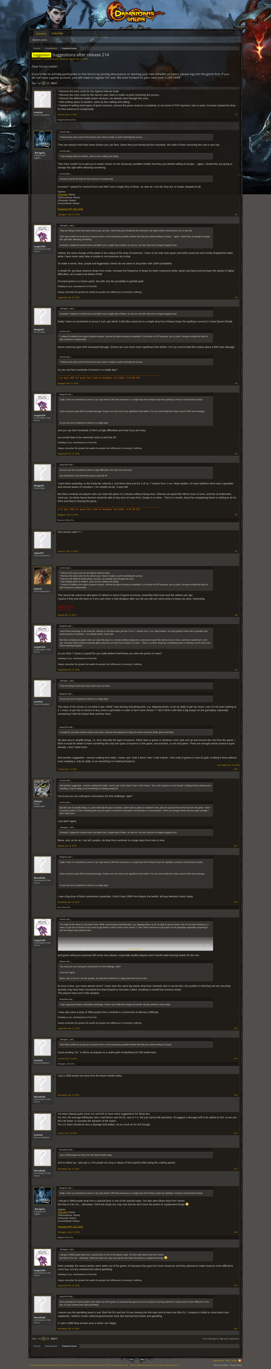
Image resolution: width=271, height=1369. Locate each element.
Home (234, 1360)
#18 (235, 1232)
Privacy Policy (236, 1365)
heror (59, 907)
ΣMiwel (38, 801)
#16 (235, 1133)
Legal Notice (218, 1360)
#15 (235, 1095)
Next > (54, 83)
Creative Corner (51, 59)
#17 (235, 1169)
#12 (235, 902)
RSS (240, 1360)
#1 (236, 114)
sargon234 (39, 246)
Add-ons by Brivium (155, 1365)
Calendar (57, 33)
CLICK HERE (173, 78)
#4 (236, 383)
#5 (236, 453)
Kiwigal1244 (62, 119)
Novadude (39, 877)
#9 (236, 669)
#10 (235, 769)
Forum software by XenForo (54, 1365)
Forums (41, 34)
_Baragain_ (40, 152)
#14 (235, 1058)
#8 (236, 615)
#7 (236, 551)
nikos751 (39, 553)
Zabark (38, 588)
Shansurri (61, 520)
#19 (235, 1285)
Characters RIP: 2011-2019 (70, 209)
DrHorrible (62, 194)
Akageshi (39, 329)
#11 (235, 846)
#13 (235, 1028)
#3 (236, 297)
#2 (236, 214)
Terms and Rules (220, 1365)
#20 (235, 1328)
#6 (236, 515)
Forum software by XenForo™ (103, 1365)
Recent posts (40, 39)
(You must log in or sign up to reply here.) (221, 1338)
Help (228, 1360)
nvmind (72, 59)
